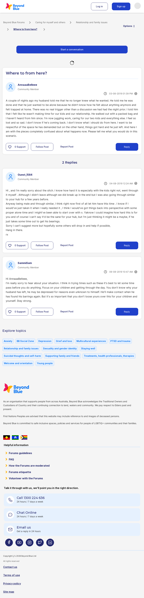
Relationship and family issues (91, 22)
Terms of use (11, 575)
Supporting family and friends (62, 355)
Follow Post (42, 146)
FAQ (11, 459)
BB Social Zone (25, 341)
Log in (99, 6)
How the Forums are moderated (29, 465)
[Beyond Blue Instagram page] (29, 543)
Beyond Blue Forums (19, 6)
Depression (44, 341)
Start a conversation (72, 49)
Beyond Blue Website (22, 388)
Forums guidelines (20, 453)
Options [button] (127, 26)
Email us (24, 527)
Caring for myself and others (50, 22)
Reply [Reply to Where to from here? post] (127, 146)
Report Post (66, 146)
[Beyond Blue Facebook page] (9, 543)
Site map (8, 591)
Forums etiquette (20, 472)
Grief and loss (64, 341)
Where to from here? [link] (25, 29)
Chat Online (26, 513)
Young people (45, 363)
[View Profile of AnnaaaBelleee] (27, 84)
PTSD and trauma (120, 341)
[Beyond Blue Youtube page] (19, 543)
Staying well (88, 348)
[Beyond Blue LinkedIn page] (50, 543)
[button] (9, 147)
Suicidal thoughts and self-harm (22, 355)
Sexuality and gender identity (60, 348)
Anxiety (8, 341)
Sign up (121, 6)
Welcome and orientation (18, 363)
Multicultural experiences (91, 341)
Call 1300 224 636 (31, 498)
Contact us (10, 567)
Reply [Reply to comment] (127, 245)
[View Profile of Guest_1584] (25, 174)
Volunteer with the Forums (26, 478)
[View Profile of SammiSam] (25, 263)
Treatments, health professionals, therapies (109, 355)
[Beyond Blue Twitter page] (40, 543)
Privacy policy (12, 583)
